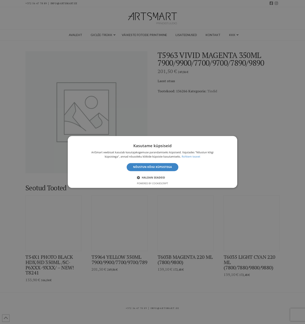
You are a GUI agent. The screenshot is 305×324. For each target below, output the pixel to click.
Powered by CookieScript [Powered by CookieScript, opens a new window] (152, 183)
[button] (152, 178)
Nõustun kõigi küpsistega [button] (152, 167)
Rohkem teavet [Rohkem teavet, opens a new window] (191, 157)
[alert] (152, 162)
